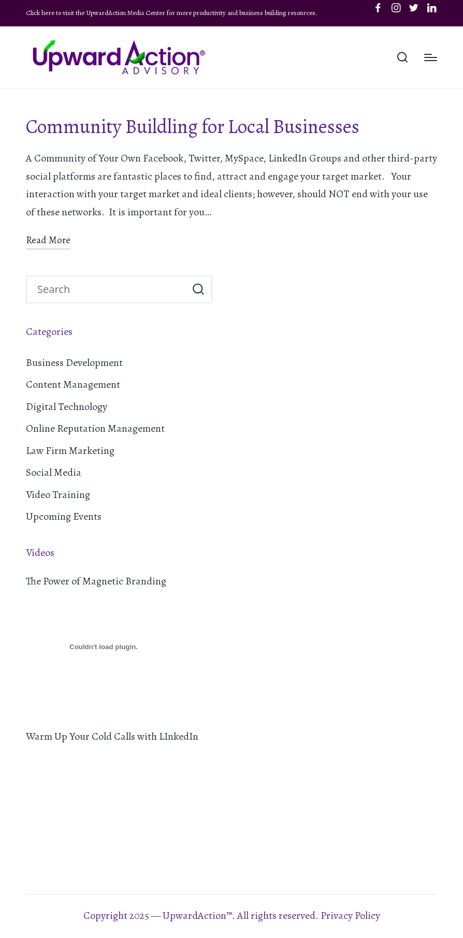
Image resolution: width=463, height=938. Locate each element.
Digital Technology (66, 407)
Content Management (73, 384)
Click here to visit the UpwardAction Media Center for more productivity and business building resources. (171, 12)
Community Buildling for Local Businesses (192, 126)
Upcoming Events (64, 516)
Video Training (58, 495)
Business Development (74, 363)
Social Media (53, 472)
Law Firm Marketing (70, 451)
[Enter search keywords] (119, 289)
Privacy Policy (350, 915)
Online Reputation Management (95, 428)
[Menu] (430, 57)
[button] (198, 289)
